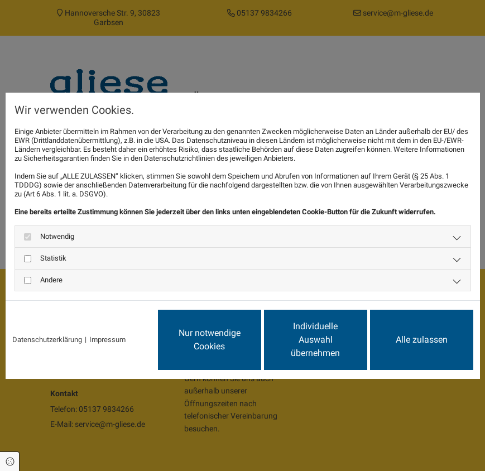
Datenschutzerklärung (47, 339)
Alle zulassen (422, 339)
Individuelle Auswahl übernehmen (315, 339)
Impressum (107, 339)
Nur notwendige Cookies (210, 340)
